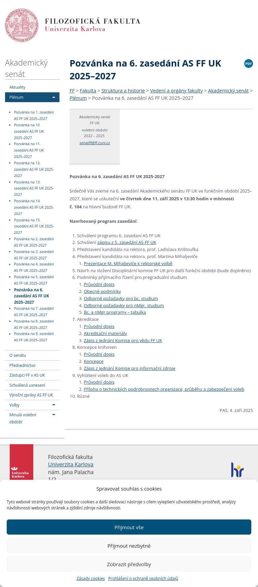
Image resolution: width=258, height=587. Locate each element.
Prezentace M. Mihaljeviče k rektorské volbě (128, 263)
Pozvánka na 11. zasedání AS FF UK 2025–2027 (29, 150)
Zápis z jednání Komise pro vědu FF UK (123, 340)
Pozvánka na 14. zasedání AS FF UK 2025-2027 (34, 207)
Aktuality (17, 87)
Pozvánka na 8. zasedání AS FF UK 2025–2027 (34, 324)
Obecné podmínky (102, 291)
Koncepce (93, 361)
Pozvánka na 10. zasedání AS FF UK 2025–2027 (29, 131)
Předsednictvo (22, 365)
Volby (14, 405)
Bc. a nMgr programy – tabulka (115, 312)
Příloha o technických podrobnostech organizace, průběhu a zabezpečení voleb (164, 389)
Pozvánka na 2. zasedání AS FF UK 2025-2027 (34, 242)
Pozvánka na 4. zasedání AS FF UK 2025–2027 (34, 267)
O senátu (17, 355)
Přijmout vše (128, 527)
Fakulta (88, 90)
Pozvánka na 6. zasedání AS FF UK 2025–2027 (31, 295)
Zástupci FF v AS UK (27, 375)
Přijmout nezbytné (129, 545)
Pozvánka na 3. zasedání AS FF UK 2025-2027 (34, 254)
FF (72, 90)
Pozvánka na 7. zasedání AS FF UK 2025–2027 (34, 311)
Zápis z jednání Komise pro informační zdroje (129, 368)
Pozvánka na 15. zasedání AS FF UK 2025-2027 (34, 226)
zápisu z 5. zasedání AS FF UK (126, 242)
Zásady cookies (91, 578)
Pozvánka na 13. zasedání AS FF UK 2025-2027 (34, 188)
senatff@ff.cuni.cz (95, 142)
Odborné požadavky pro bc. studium (121, 298)
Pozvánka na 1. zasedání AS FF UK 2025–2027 (34, 115)
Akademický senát (228, 90)
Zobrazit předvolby (129, 564)
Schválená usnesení (27, 385)
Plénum (16, 97)
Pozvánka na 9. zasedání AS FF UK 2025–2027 (34, 337)
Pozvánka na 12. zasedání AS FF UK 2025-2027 (34, 169)
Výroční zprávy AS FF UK (31, 394)
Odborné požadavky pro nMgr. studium (124, 305)
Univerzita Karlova (70, 464)
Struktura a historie (123, 90)
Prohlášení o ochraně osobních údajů (143, 578)
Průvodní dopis (99, 284)
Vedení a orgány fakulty (176, 90)
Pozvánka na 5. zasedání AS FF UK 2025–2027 (34, 280)
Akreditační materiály (105, 333)
